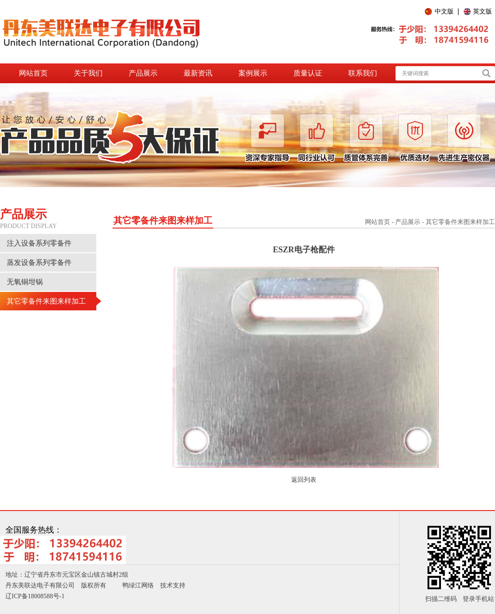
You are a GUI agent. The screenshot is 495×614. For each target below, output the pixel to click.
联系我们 (362, 73)
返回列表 (303, 479)
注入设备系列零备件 (39, 243)
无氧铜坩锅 (25, 282)
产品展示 (143, 73)
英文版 (482, 11)
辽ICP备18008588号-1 (34, 596)
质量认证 (307, 73)
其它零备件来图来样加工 (46, 301)
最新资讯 (198, 73)
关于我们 (88, 73)
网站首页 (33, 73)
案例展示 (252, 73)
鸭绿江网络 (138, 585)
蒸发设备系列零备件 (39, 262)
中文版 (444, 11)
